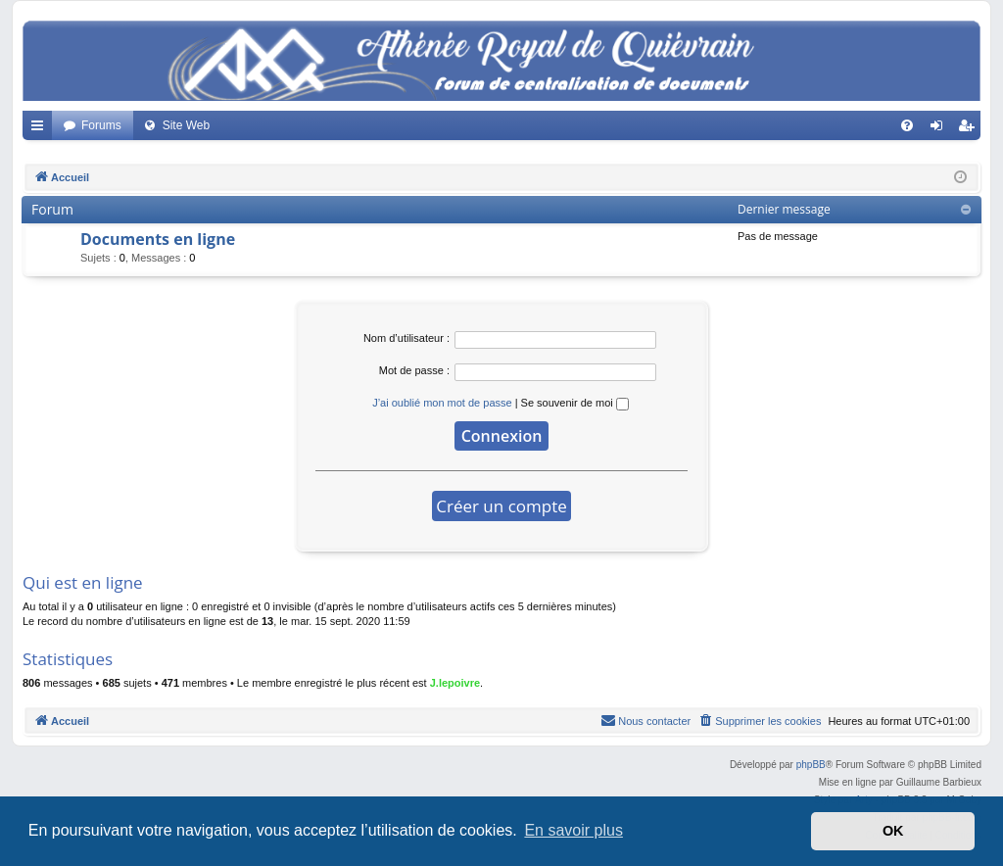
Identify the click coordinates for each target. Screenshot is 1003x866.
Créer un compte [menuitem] (970, 129)
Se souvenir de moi (575, 403)
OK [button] (893, 831)
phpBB (811, 764)
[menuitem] (907, 125)
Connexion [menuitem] (941, 129)
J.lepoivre (455, 683)
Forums (101, 125)
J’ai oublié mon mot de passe (441, 403)
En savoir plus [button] (573, 830)
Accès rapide (41, 129)
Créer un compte (501, 506)
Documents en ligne (157, 239)
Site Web (186, 125)
